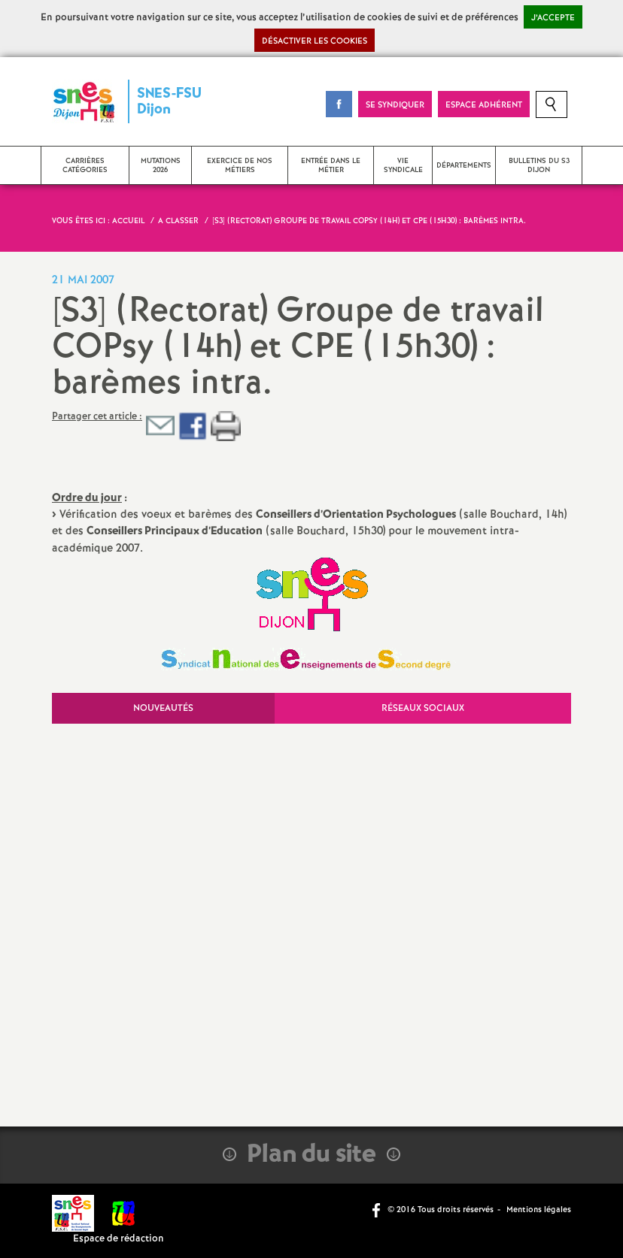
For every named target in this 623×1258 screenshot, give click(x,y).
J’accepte (553, 18)
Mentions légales (538, 1210)
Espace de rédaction (118, 1239)
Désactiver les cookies (314, 41)
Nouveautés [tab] (163, 708)
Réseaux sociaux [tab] (422, 708)
